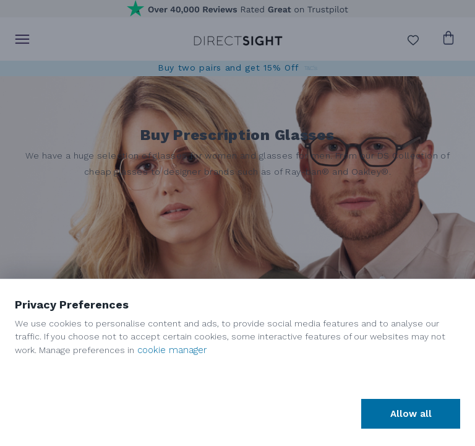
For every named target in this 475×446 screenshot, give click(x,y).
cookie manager (172, 350)
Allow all (411, 413)
